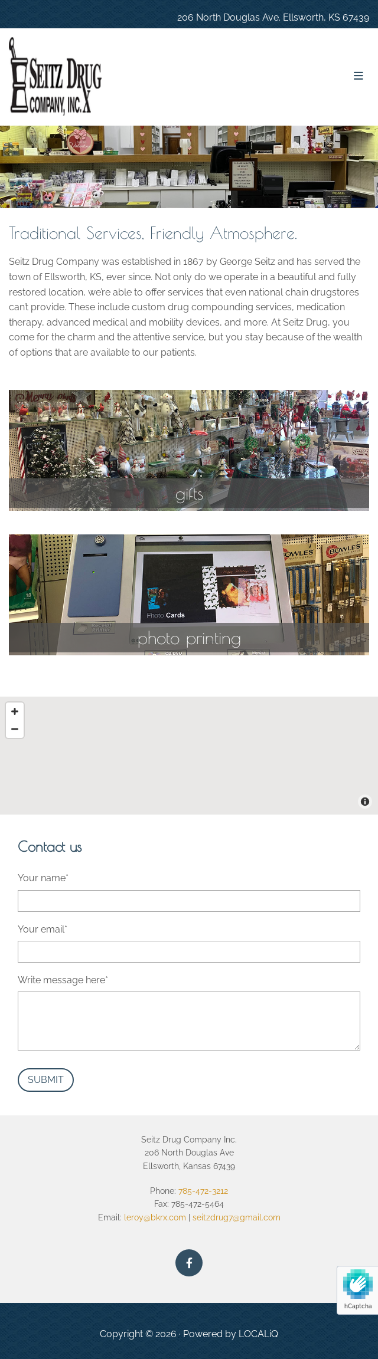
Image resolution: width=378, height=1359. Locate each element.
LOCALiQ (258, 1334)
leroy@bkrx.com (154, 1217)
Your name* (43, 878)
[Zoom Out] (15, 729)
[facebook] (189, 1263)
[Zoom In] (15, 711)
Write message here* (63, 980)
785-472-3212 (203, 1191)
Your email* (42, 929)
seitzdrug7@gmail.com (237, 1217)
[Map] (189, 756)
